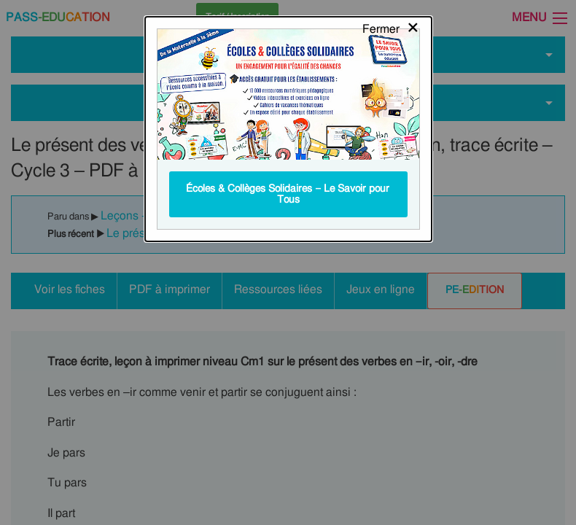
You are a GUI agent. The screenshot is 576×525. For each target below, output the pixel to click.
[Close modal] (391, 25)
